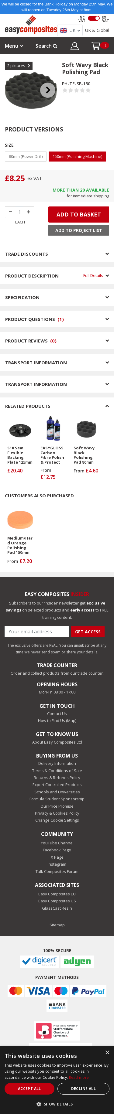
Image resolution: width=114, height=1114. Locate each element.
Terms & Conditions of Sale (57, 770)
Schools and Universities (57, 792)
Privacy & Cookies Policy (57, 813)
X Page (57, 857)
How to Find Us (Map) (57, 720)
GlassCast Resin (57, 908)
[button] (75, 47)
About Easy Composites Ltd (57, 742)
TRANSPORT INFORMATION (57, 362)
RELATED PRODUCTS (57, 406)
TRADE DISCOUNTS (57, 254)
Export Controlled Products (57, 784)
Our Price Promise (57, 806)
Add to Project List (78, 230)
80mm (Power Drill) (26, 156)
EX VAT (105, 18)
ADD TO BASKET (79, 214)
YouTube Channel (57, 843)
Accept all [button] (29, 1088)
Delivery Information (57, 763)
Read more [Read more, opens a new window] (79, 1077)
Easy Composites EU (57, 894)
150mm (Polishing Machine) (77, 156)
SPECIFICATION (57, 297)
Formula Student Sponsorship (57, 799)
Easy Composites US (57, 901)
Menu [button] (11, 46)
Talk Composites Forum (57, 871)
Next (52, 83)
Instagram (57, 864)
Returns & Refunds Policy (57, 777)
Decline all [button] (83, 1088)
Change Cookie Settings (57, 820)
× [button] (107, 1053)
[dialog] (57, 1080)
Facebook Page (57, 850)
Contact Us (57, 713)
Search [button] (46, 46)
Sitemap (57, 925)
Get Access (88, 632)
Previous (9, 83)
